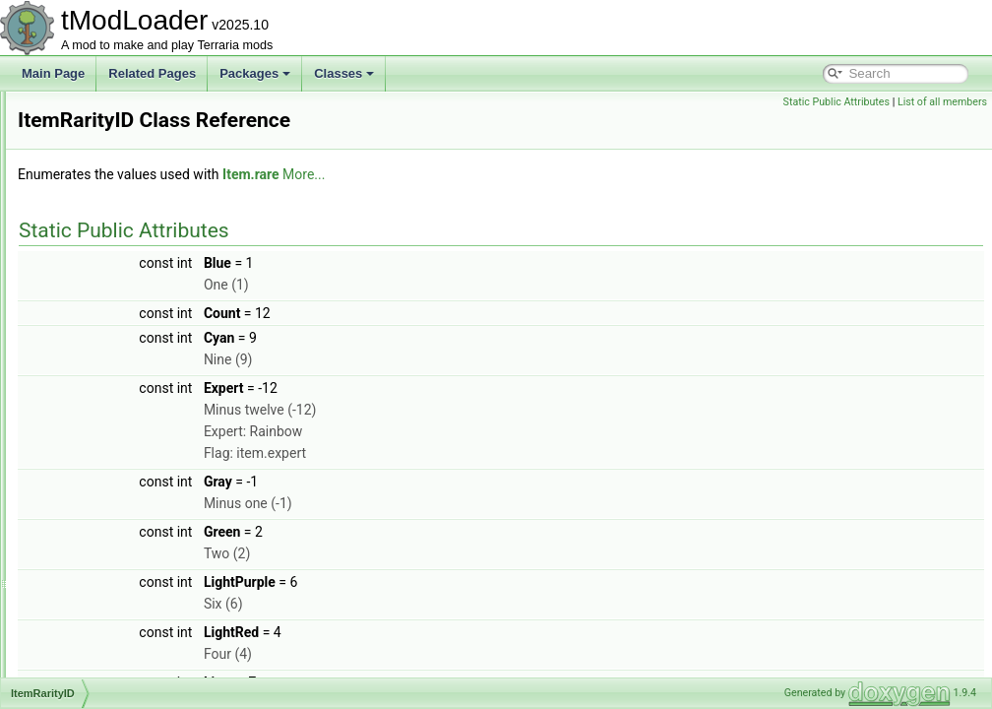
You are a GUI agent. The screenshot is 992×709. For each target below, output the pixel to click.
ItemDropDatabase (114, 112)
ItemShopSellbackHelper (130, 415)
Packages (254, 73)
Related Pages (152, 73)
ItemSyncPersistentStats (129, 502)
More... (549, 174)
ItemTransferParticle (118, 589)
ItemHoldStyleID (108, 242)
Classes (344, 73)
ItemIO (82, 285)
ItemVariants (97, 654)
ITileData (88, 675)
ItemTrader (93, 567)
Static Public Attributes (836, 102)
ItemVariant (94, 632)
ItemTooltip (93, 545)
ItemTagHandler (107, 524)
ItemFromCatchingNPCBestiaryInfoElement (178, 220)
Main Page (53, 73)
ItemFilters (92, 199)
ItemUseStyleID (106, 610)
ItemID (82, 264)
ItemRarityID (98, 394)
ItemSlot (86, 437)
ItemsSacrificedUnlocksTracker (146, 480)
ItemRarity (92, 372)
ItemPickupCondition (119, 350)
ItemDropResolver (112, 134)
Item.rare (497, 174)
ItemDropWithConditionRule (138, 177)
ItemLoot (88, 329)
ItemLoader (95, 307)
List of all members (942, 102)
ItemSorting (95, 459)
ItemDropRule (101, 155)
